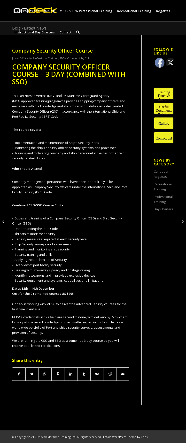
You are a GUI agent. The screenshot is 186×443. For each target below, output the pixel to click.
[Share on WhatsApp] (45, 374)
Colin (88, 58)
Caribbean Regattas (161, 174)
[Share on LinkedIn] (70, 374)
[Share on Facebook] (18, 374)
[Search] (78, 32)
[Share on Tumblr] (84, 374)
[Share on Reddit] (109, 374)
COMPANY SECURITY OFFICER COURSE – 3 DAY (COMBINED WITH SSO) (69, 74)
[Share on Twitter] (32, 374)
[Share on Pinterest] (58, 374)
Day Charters (163, 209)
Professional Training (45, 58)
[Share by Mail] (122, 374)
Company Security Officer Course (52, 50)
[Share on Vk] (97, 374)
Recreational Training (163, 186)
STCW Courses (68, 58)
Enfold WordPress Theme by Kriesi (125, 437)
